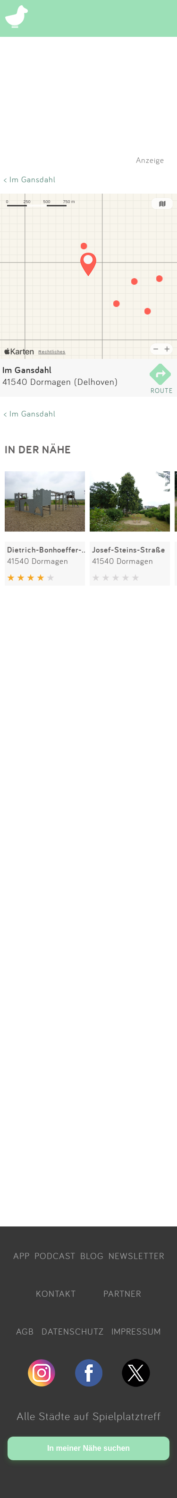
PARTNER (122, 1293)
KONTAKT (56, 1293)
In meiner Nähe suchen (88, 1448)
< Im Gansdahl (30, 179)
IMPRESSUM (136, 1331)
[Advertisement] (88, 907)
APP (21, 1255)
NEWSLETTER (136, 1255)
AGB (25, 1331)
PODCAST (55, 1255)
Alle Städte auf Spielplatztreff (89, 1416)
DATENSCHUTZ (73, 1331)
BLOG (92, 1255)
